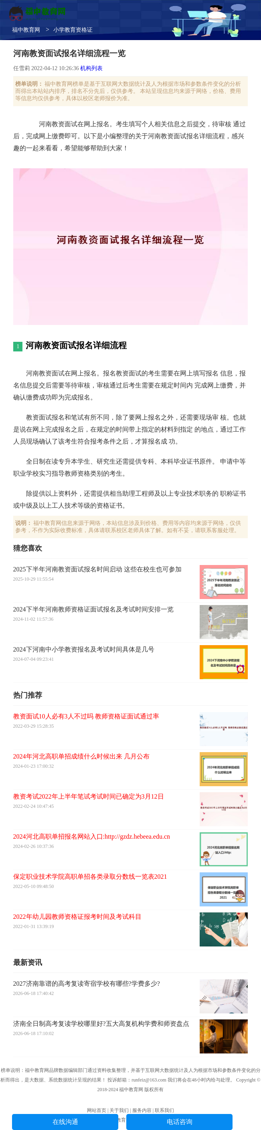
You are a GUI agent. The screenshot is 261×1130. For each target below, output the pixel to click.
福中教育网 (26, 30)
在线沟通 (65, 1121)
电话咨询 (179, 1121)
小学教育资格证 (73, 30)
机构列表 (91, 68)
